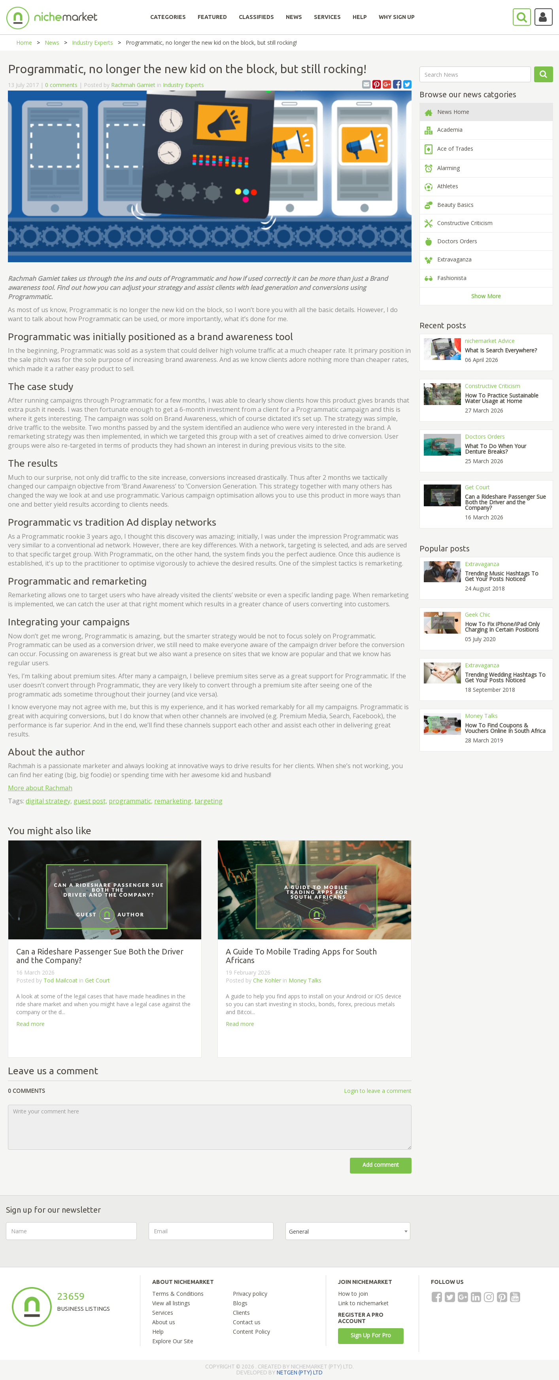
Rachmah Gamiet (133, 85)
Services (162, 1312)
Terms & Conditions (178, 1293)
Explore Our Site (172, 1341)
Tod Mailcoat (60, 980)
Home (24, 42)
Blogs (240, 1303)
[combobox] (347, 1231)
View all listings (171, 1303)
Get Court (97, 980)
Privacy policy (250, 1293)
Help (158, 1331)
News (52, 42)
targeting (209, 801)
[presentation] (482, 1237)
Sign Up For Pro (371, 1335)
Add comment (381, 1164)
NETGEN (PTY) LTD (300, 1372)
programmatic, (131, 801)
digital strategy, (49, 801)
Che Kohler (267, 980)
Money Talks (305, 980)
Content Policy (251, 1331)
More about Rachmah (40, 788)
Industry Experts (92, 42)
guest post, (90, 801)
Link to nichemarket (363, 1303)
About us (163, 1322)
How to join (353, 1293)
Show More (486, 296)
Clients (241, 1312)
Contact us (247, 1322)
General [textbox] (299, 1231)
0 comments (61, 85)
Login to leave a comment (378, 1090)
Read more (30, 1024)
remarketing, (173, 801)
